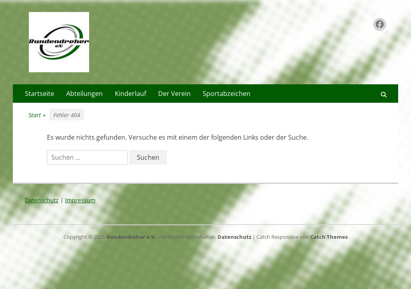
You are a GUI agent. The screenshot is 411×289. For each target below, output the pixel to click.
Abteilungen (84, 93)
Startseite (39, 93)
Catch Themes (329, 236)
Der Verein (174, 93)
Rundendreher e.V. (131, 236)
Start (37, 115)
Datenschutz (42, 200)
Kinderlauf (130, 93)
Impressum (80, 200)
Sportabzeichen (226, 93)
